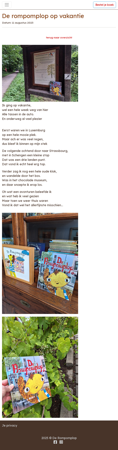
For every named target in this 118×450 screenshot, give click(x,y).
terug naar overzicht (59, 37)
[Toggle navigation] (6, 4)
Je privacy (9, 425)
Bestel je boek (104, 4)
